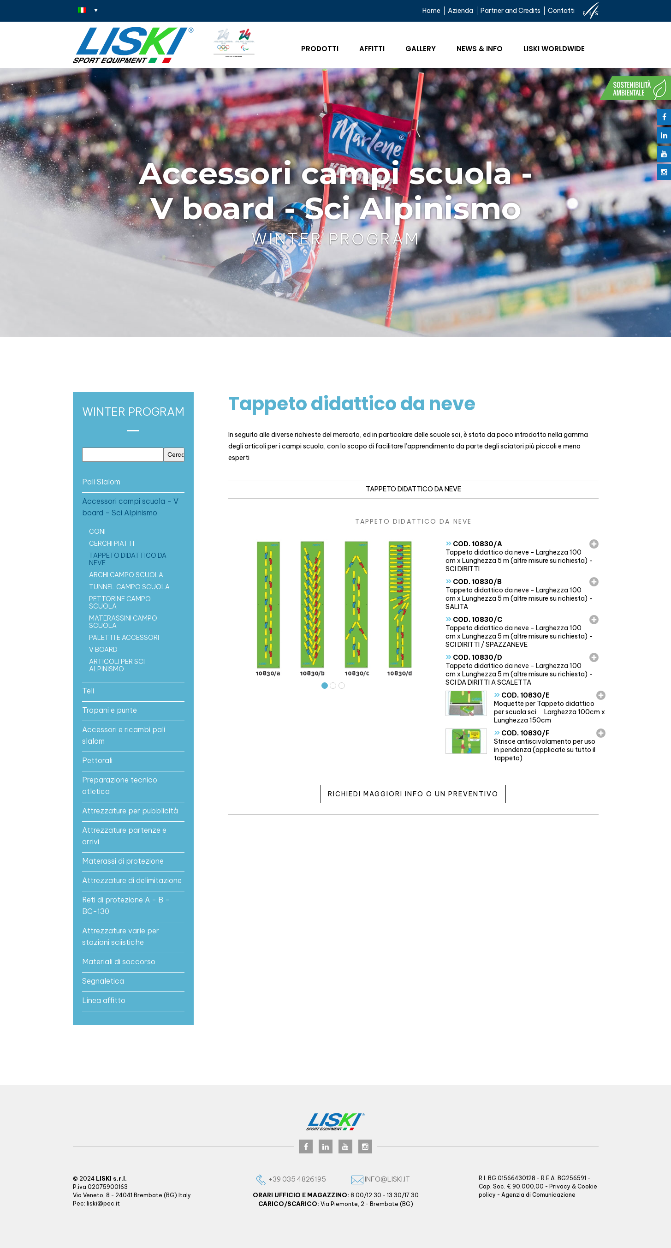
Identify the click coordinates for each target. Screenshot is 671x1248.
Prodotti (319, 49)
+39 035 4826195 (290, 1179)
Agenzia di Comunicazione (538, 1194)
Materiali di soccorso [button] (118, 961)
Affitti (372, 49)
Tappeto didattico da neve (127, 559)
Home (431, 10)
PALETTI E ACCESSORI (124, 637)
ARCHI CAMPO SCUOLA (126, 575)
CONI (97, 531)
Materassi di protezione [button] (123, 861)
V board (103, 649)
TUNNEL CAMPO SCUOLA (129, 587)
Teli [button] (88, 690)
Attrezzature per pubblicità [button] (130, 810)
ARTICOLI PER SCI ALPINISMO (117, 665)
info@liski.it (380, 1179)
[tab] (133, 481)
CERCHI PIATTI (111, 543)
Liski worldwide (554, 49)
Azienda (460, 10)
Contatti (561, 10)
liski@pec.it (103, 1203)
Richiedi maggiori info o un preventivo (413, 794)
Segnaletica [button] (103, 980)
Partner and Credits (510, 10)
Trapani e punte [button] (109, 710)
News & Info (480, 49)
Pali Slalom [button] (101, 481)
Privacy (559, 1186)
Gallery (420, 49)
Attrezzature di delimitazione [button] (132, 880)
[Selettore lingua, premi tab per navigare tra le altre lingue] (88, 10)
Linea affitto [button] (103, 1000)
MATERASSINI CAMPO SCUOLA (123, 622)
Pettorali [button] (97, 760)
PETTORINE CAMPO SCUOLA (120, 602)
